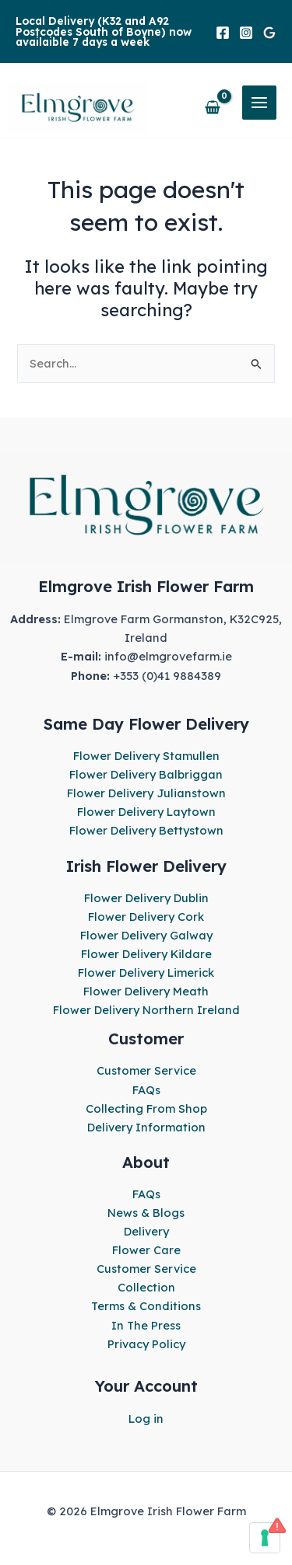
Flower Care (146, 1250)
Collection (146, 1287)
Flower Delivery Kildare (146, 953)
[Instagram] (246, 33)
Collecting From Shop (146, 1108)
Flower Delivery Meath (146, 991)
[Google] (269, 33)
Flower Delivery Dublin (146, 898)
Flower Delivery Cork (146, 916)
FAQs (146, 1089)
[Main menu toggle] (259, 102)
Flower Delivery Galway (146, 935)
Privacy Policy (146, 1344)
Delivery (146, 1231)
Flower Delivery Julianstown (146, 793)
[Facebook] (223, 33)
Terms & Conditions (146, 1305)
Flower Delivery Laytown (146, 811)
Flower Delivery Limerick (146, 972)
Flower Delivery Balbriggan (146, 774)
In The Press (146, 1325)
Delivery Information (146, 1127)
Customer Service (146, 1070)
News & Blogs (146, 1212)
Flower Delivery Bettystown (146, 830)
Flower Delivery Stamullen (146, 755)
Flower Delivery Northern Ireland (146, 1009)
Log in (146, 1418)
